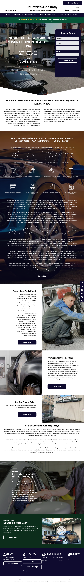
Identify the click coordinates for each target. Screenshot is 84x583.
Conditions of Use (39, 579)
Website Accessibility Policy (64, 579)
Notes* (58, 51)
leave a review (16, 498)
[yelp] (27, 571)
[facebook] (24, 571)
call (54, 121)
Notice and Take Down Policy (50, 579)
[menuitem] (8, 15)
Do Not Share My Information (28, 579)
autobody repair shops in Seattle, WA (52, 247)
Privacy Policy (17, 579)
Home (69, 560)
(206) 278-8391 (72, 10)
